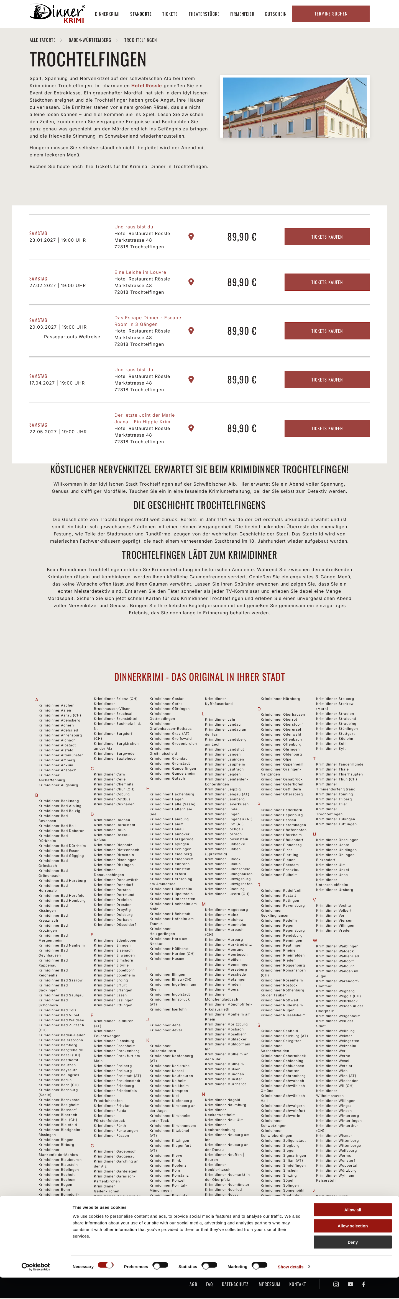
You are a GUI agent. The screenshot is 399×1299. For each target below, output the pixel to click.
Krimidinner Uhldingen (336, 851)
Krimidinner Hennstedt (170, 870)
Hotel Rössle (146, 85)
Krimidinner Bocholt (57, 1175)
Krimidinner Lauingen (224, 760)
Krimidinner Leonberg (225, 800)
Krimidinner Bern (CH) (59, 1086)
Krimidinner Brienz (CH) (116, 699)
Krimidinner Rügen (278, 1011)
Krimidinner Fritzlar (112, 1106)
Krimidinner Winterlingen (339, 1121)
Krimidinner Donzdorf (113, 885)
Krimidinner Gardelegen (115, 1172)
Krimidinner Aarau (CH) (60, 716)
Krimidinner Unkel (332, 870)
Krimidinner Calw (110, 775)
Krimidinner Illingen (167, 975)
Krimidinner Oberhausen (283, 715)
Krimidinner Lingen (222, 815)
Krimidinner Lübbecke (225, 845)
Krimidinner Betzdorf (58, 1111)
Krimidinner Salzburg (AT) (284, 1037)
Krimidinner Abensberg (59, 721)
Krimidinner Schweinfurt (283, 1111)
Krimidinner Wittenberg (337, 1141)
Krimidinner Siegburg (280, 1146)
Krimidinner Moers (222, 990)
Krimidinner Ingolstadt (170, 995)
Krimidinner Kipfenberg (171, 1101)
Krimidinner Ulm (331, 866)
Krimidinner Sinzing (279, 1176)
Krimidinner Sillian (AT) (282, 1161)
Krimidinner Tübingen (335, 820)
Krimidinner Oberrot (279, 720)
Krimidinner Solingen (280, 1186)
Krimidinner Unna (332, 875)
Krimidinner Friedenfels (115, 1091)
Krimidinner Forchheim (115, 1047)
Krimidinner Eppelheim (114, 976)
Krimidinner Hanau (167, 830)
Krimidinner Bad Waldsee (61, 1021)
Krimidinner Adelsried (58, 731)
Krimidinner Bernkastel (60, 1101)
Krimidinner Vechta (333, 906)
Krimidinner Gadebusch (115, 1152)
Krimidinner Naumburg (225, 1106)
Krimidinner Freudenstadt (117, 1081)
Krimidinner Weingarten (337, 1042)
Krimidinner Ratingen (280, 901)
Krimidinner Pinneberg (281, 846)
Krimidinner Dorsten (112, 890)
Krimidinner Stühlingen (337, 729)
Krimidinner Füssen (111, 1136)
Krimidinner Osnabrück (282, 780)
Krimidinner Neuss (222, 1195)
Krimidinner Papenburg (282, 816)
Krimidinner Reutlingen (282, 946)
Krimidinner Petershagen (283, 826)
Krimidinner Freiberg (113, 1067)
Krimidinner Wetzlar (334, 1067)
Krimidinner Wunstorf (335, 1161)
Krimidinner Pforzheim (281, 836)
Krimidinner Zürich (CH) (338, 1212)
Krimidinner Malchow (224, 920)
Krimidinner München (224, 1075)
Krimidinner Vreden (334, 931)
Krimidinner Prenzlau (280, 870)
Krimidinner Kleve (166, 1156)
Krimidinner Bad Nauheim (62, 946)
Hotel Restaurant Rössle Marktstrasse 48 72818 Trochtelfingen (142, 240)
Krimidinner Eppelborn (114, 971)
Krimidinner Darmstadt (114, 826)
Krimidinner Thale (332, 770)
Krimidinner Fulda (110, 1111)
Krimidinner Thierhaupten (339, 775)
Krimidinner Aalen (55, 711)
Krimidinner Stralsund (336, 719)
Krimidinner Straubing (336, 724)
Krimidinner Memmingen (227, 965)
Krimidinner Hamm (167, 825)
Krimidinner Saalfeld (279, 1032)
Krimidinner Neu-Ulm (224, 1120)
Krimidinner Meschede (225, 975)
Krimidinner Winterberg (337, 1116)
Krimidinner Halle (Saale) (173, 805)
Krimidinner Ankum (56, 766)
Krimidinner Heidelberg (171, 855)
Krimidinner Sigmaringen (283, 1156)
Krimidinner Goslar (167, 699)
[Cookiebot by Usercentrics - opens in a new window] (36, 1288)
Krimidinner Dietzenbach (116, 851)
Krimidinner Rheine (278, 951)
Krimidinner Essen (110, 996)
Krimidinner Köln (165, 1171)
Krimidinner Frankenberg (117, 1052)
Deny (353, 1263)
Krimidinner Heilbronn (170, 865)
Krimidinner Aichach (57, 741)
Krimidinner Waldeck (335, 952)
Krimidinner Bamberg (58, 1046)
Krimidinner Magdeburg (226, 910)
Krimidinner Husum (167, 959)
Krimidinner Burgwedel (115, 754)
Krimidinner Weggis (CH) (338, 997)
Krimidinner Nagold (222, 1101)
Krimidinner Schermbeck (283, 1057)
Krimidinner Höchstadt (170, 915)
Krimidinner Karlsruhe (170, 1067)
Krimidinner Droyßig (112, 910)
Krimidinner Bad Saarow (61, 981)
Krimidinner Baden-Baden (62, 1036)
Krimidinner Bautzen (57, 1066)
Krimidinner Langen (223, 755)
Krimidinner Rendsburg (282, 936)
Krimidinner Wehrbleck (337, 1002)
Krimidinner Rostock (279, 986)
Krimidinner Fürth (110, 1126)
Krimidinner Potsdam (280, 866)
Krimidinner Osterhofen (282, 785)
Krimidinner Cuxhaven (114, 805)
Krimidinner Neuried (223, 1190)
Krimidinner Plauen (278, 861)
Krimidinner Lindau (222, 810)
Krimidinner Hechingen (170, 850)
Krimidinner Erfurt (110, 986)
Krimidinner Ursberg (334, 890)
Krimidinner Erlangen (113, 991)
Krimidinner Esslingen (114, 1001)
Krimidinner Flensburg (114, 1042)
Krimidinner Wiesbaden (337, 1081)
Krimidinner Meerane (224, 950)
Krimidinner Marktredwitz (228, 945)
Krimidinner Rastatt (278, 896)
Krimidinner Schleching (282, 1062)
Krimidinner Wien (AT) (336, 1076)
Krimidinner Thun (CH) (336, 780)
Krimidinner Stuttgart (335, 734)
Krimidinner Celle (110, 780)
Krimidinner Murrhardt (225, 1085)
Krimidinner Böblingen (59, 1170)
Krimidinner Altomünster (61, 756)
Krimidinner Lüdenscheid (227, 870)
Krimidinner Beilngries (59, 1076)
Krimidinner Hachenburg (172, 795)
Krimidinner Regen (278, 926)
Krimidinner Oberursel (281, 730)
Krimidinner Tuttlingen (336, 825)
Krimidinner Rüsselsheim (283, 1016)
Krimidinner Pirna (277, 851)
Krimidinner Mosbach (224, 1030)
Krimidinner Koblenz (168, 1166)
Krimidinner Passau (278, 821)
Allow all (352, 1231)
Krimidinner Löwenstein (226, 840)
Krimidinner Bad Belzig (59, 812)
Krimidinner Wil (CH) (335, 1086)
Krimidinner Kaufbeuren (171, 1076)
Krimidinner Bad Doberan (62, 831)
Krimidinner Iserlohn (168, 1010)
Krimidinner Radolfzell (281, 891)
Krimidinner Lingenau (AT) (229, 820)
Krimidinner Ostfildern (281, 790)
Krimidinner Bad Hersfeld (62, 896)
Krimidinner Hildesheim (171, 890)
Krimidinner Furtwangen (116, 1131)
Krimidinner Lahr (220, 720)
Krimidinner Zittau (332, 1207)
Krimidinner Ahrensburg (60, 736)
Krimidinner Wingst (333, 1106)
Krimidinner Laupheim (225, 765)
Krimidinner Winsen (334, 1111)
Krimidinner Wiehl (332, 1071)
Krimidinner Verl (331, 916)
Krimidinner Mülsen (223, 1070)
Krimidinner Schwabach (282, 1081)
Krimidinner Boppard (57, 1205)
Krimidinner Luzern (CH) (227, 895)
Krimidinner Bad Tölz (58, 1011)
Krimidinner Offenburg (281, 745)
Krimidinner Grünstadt (170, 764)
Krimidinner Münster (223, 1080)
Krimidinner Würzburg (336, 1171)
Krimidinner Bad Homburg (62, 901)
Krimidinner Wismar (334, 1136)
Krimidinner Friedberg (114, 1086)
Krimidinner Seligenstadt (283, 1141)
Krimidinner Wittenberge (338, 1146)
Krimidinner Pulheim (279, 875)
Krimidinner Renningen (281, 941)
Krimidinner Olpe (276, 760)
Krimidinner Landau (223, 725)
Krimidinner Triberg (334, 800)
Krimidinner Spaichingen (283, 1201)
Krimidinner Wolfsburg (336, 1151)
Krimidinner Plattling (279, 856)
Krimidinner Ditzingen (114, 866)
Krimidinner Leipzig (223, 790)
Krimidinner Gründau (169, 759)
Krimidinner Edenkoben (115, 941)
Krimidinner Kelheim (168, 1081)
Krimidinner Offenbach (281, 740)
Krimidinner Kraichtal (169, 1196)
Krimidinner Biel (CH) (58, 1120)
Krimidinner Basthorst (58, 1061)
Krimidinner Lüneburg (225, 890)
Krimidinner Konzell (168, 1181)
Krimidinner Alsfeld (56, 751)
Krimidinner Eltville (111, 966)
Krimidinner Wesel (332, 1062)
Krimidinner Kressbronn (171, 1206)
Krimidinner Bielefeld (58, 1125)
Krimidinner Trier (331, 805)
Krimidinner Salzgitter (281, 1042)
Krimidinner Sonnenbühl (283, 1191)
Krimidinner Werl (331, 1052)
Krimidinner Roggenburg (283, 966)
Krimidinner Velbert (334, 911)
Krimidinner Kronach (168, 1211)
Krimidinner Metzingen (226, 980)
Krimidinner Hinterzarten (172, 900)
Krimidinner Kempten (169, 1091)
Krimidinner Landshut (224, 750)
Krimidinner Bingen (56, 1140)
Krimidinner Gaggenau (114, 1157)
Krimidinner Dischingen (115, 861)
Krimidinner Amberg (57, 761)
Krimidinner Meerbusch (226, 955)
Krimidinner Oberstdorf (282, 725)
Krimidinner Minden (223, 985)
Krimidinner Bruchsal (113, 714)
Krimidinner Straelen (335, 714)
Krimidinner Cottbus (112, 800)
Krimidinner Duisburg (113, 915)
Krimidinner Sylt (331, 749)
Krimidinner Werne (333, 1057)
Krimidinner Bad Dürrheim (62, 846)
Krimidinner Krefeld (167, 1201)
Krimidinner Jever (166, 1031)
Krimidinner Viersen (334, 921)
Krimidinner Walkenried (337, 957)
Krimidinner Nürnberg (280, 699)
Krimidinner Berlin (55, 1081)
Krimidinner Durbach (113, 920)
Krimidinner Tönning (334, 795)
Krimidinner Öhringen (280, 750)
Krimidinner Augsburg (58, 786)
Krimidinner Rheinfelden (283, 956)
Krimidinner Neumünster (227, 1185)
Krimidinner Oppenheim (282, 765)
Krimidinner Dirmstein (114, 856)
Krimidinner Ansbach (57, 771)
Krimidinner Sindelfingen (283, 1166)
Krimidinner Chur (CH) (114, 790)
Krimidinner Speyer (278, 1206)
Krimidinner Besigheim (59, 1106)
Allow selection (352, 1247)
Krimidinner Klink (165, 1161)
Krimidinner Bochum (57, 1180)
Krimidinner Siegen (278, 1151)
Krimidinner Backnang (59, 802)
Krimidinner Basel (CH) (59, 1056)
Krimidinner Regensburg (283, 931)
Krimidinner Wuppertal (336, 1166)
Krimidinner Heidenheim (172, 860)
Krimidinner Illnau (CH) (170, 980)
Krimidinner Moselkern (226, 1035)
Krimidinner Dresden (113, 905)
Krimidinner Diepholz (113, 846)
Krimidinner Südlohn (334, 739)
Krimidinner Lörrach (223, 835)
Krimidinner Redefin (279, 921)
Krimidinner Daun (110, 831)
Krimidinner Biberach (58, 1116)
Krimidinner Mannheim (225, 925)
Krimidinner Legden (223, 775)
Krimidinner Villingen (335, 926)
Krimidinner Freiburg (113, 1071)
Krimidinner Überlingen (337, 841)
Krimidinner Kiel (164, 1096)
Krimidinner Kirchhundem (173, 1126)
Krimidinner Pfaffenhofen (284, 831)
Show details (291, 1288)
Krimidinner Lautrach (224, 770)
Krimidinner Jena (165, 1026)
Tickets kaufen (327, 237)
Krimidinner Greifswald (171, 739)
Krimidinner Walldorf (335, 962)
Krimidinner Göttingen (170, 709)
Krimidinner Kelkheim (169, 1086)
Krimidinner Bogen (55, 1185)
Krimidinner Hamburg (169, 820)
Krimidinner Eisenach (113, 951)
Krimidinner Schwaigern (283, 1106)
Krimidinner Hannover (170, 835)
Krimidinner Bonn (54, 1190)
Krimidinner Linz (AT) (224, 825)
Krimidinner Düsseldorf (115, 925)
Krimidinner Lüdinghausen (229, 875)
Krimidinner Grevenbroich (173, 744)
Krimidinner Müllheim (224, 1065)
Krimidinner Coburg (112, 795)
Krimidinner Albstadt (57, 746)
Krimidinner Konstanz (169, 1176)
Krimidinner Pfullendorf (282, 841)
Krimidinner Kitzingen (169, 1141)
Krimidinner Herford (168, 875)
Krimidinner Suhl (331, 744)
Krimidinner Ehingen (112, 946)
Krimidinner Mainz (222, 915)
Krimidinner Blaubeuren (60, 1160)
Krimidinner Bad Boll (57, 826)
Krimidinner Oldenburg (281, 755)
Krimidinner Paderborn (281, 811)
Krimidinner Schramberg (283, 1076)
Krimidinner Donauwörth (116, 880)
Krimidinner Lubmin (223, 865)
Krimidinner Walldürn (335, 967)
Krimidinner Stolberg (335, 699)
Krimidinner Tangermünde (340, 765)
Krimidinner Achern (56, 726)
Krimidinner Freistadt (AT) (117, 1076)
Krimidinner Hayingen (169, 845)
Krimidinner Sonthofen (281, 1196)
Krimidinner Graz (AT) (170, 734)
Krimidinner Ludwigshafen (229, 885)
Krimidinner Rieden (278, 961)
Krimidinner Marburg (224, 940)
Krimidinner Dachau (112, 821)
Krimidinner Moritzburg (226, 1025)
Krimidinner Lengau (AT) (227, 795)
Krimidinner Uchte (332, 846)
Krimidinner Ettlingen (113, 1006)
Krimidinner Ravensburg (283, 906)
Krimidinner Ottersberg (282, 795)
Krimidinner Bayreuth (58, 1071)
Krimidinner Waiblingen (337, 947)
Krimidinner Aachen (57, 706)
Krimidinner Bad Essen (59, 851)
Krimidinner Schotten (280, 1071)
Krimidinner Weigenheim (338, 1017)
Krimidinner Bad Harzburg (62, 881)
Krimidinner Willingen (335, 1101)
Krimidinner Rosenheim (282, 981)
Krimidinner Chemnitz (114, 785)
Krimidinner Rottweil (279, 1001)
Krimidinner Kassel (167, 1071)
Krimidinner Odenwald (281, 735)
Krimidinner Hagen (167, 800)
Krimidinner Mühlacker (226, 1040)
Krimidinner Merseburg (226, 970)
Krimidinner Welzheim (336, 1047)
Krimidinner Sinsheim (280, 1171)
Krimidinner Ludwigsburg (228, 880)
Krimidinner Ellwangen (114, 956)
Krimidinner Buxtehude (115, 759)
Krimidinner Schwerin (280, 1116)
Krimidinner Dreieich (113, 900)
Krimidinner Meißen (223, 960)
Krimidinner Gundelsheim (173, 774)
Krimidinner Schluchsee (282, 1067)
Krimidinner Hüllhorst (169, 949)
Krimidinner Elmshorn (113, 961)
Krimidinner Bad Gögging (61, 856)
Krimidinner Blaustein (58, 1165)
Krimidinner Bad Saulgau (61, 996)
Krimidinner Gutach (167, 779)
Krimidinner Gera (109, 1217)
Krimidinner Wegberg (335, 992)
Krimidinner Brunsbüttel (115, 719)
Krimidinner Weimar (334, 1037)
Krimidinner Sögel (277, 1181)
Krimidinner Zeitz (332, 1197)
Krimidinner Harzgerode (172, 840)
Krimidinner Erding (111, 981)
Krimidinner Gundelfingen (173, 769)
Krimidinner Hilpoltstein (171, 895)
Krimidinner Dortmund (114, 895)
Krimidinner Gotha (166, 704)
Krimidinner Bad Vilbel (59, 1016)
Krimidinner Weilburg (335, 1032)
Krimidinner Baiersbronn (61, 1041)
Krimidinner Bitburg (56, 1145)
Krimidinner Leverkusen (227, 805)
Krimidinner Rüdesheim (282, 1006)
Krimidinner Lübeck (223, 860)
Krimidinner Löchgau (224, 830)
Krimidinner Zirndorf (335, 1202)
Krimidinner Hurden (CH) (172, 954)
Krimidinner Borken (56, 1210)
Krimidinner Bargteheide (61, 1051)
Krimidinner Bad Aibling (60, 807)
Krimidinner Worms (333, 1156)
